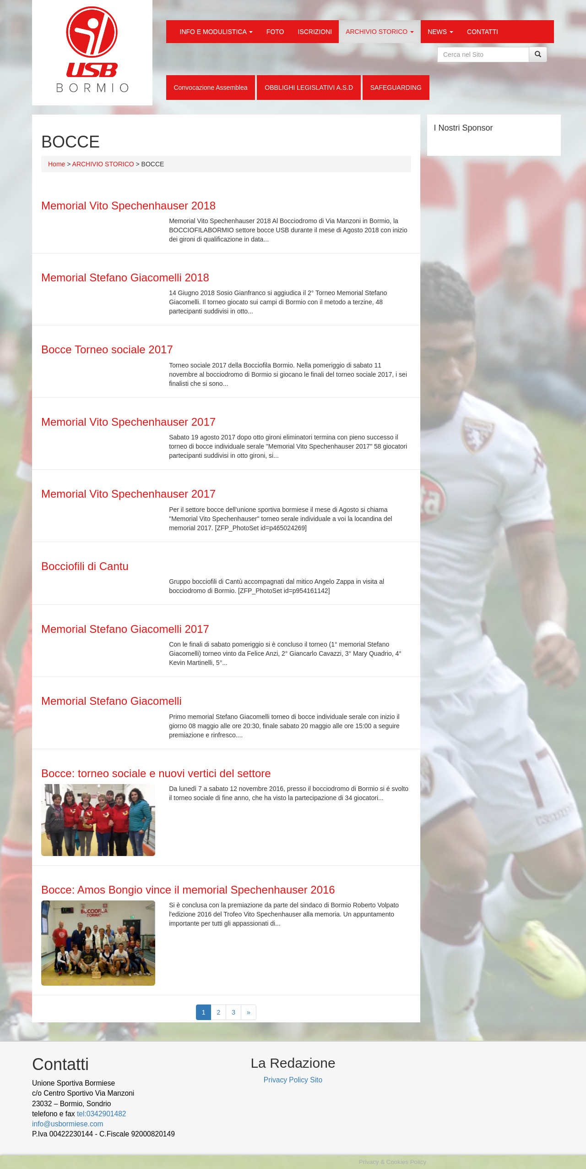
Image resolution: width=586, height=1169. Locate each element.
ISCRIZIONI (315, 31)
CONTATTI (482, 31)
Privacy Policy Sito (293, 1080)
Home (56, 164)
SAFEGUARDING (396, 87)
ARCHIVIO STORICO (380, 31)
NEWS (440, 31)
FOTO (275, 31)
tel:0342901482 (101, 1114)
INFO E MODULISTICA (216, 31)
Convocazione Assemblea (210, 87)
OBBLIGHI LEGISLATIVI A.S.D (309, 87)
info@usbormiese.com (67, 1124)
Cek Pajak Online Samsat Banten (113, 1144)
